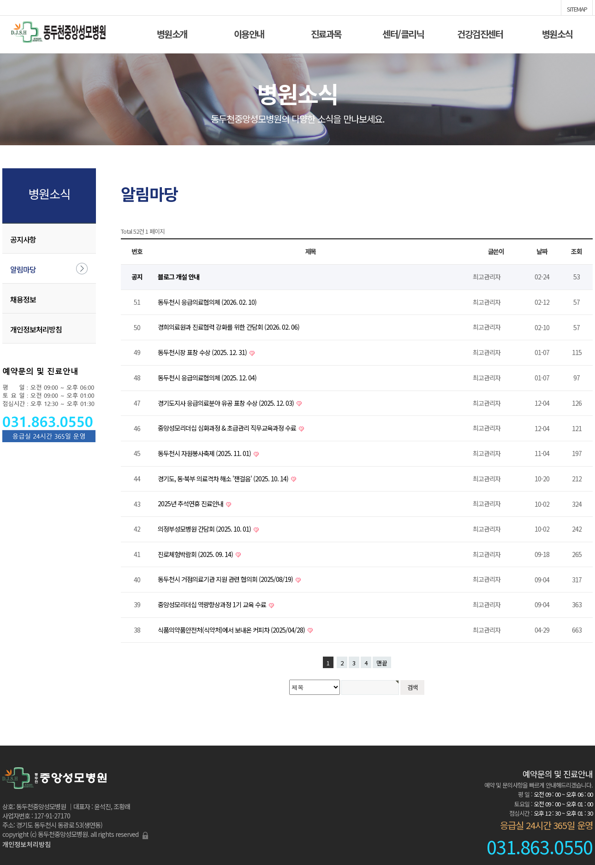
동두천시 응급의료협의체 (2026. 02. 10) (207, 302)
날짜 (541, 251)
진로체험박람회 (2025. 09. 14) (196, 554)
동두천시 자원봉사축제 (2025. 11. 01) (205, 453)
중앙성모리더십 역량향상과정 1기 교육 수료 (213, 604)
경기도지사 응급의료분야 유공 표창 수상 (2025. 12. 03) (226, 403)
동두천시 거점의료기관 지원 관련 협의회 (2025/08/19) (226, 579)
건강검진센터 (480, 33)
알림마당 (23, 269)
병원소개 (172, 33)
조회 (576, 251)
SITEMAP (577, 8)
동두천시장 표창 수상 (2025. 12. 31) (203, 352)
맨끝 (381, 662)
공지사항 (23, 239)
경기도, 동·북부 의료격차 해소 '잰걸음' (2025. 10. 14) (224, 478)
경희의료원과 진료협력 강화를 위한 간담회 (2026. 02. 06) (228, 327)
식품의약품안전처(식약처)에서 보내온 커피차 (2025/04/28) (232, 629)
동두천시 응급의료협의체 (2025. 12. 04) (207, 377)
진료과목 (326, 33)
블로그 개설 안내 (178, 276)
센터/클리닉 (402, 33)
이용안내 (249, 33)
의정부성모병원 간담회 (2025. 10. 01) (205, 528)
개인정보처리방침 (36, 329)
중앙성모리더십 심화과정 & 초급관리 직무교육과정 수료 (228, 427)
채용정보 (23, 299)
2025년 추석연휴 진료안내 (191, 503)
